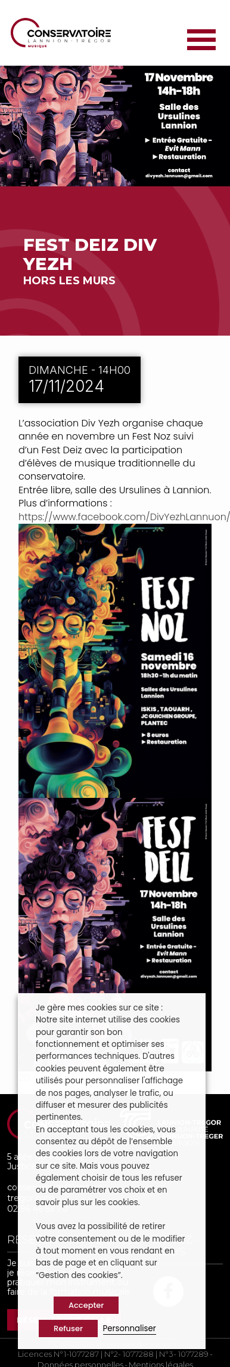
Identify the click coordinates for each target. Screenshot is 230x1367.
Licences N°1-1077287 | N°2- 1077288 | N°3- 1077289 (113, 1354)
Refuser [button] (68, 1328)
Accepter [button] (86, 1305)
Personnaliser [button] (129, 1328)
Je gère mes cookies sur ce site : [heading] (99, 1007)
